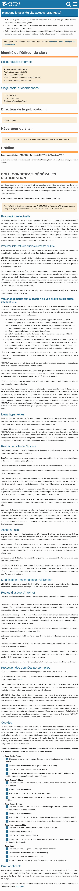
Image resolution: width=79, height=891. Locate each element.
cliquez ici (20, 886)
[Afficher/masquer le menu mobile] (75, 3)
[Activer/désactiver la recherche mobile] (68, 3)
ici (21, 679)
